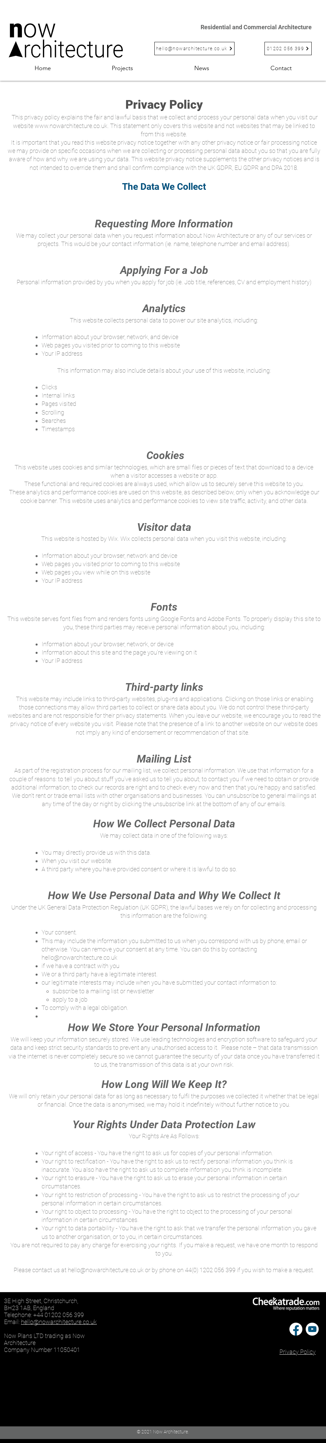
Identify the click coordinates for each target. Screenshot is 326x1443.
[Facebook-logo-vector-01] (295, 1329)
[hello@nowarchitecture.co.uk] (194, 48)
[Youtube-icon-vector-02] (312, 1329)
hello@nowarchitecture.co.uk (79, 957)
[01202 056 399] (288, 48)
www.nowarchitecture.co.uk (71, 125)
